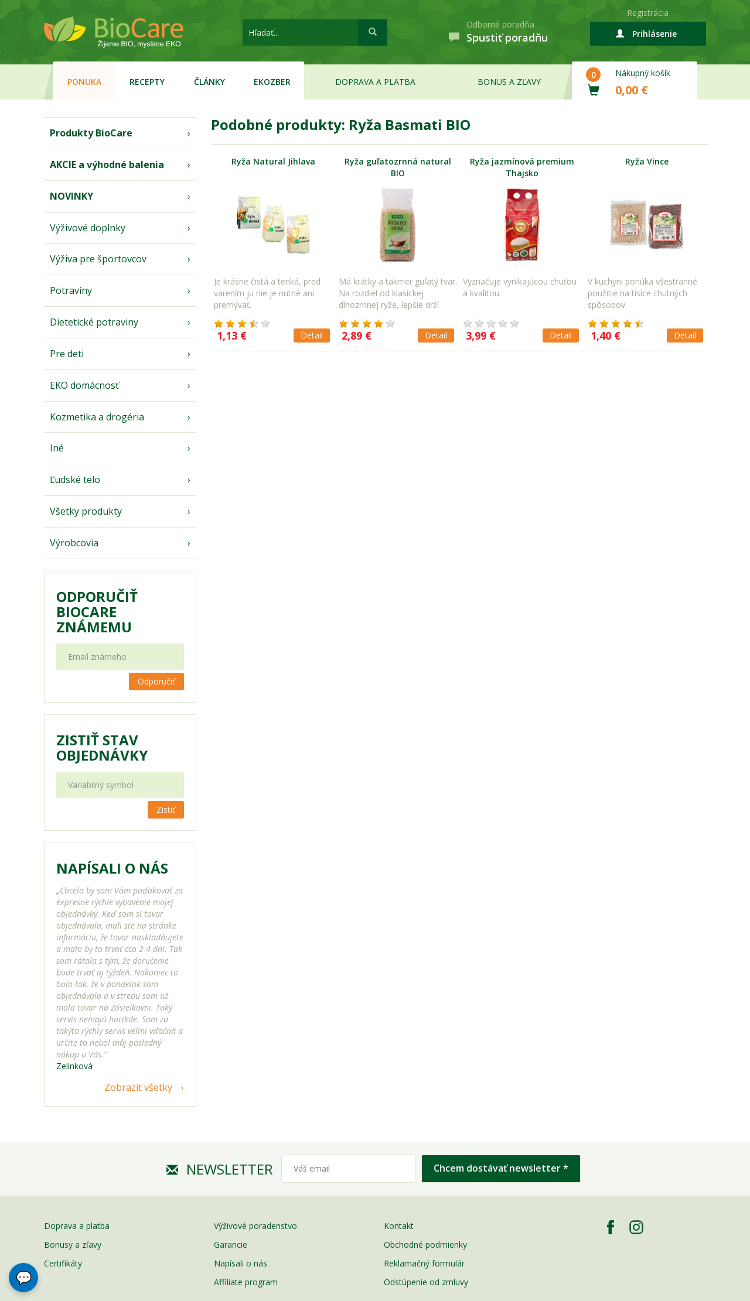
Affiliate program (246, 1282)
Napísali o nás (240, 1263)
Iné (57, 447)
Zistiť (165, 809)
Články (209, 81)
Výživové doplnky (87, 227)
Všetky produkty (86, 511)
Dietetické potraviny (94, 322)
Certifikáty (63, 1263)
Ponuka (84, 81)
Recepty (147, 81)
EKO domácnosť (84, 385)
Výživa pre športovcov (98, 258)
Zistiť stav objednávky (102, 747)
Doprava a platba (375, 81)
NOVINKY (71, 196)
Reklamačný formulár (424, 1263)
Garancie (230, 1244)
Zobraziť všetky (138, 1087)
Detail (312, 335)
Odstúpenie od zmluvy (426, 1282)
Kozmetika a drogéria (97, 416)
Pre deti (67, 353)
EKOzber (272, 81)
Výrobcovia (74, 542)
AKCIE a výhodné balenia (107, 164)
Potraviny (71, 290)
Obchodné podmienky (425, 1244)
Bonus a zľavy (509, 81)
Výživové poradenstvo (255, 1225)
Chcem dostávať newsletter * (501, 1168)
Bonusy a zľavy (72, 1244)
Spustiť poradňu (507, 37)
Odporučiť (156, 681)
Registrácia (648, 12)
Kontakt (399, 1225)
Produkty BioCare (91, 132)
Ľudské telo (75, 479)
